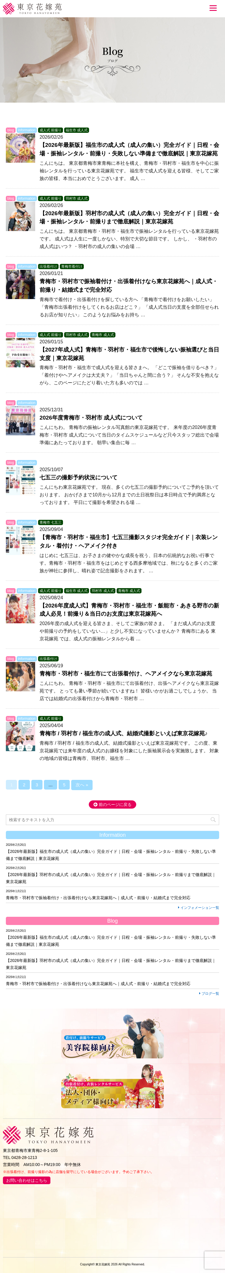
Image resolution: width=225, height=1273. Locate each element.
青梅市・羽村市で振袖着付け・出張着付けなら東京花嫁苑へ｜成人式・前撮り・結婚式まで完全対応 (98, 897)
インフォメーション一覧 (198, 908)
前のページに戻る (112, 804)
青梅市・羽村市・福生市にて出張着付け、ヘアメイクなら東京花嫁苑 (126, 674)
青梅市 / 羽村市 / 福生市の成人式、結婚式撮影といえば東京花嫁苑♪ (124, 733)
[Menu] (213, 8)
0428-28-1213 (24, 1157)
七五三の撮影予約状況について (78, 477)
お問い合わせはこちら (26, 1180)
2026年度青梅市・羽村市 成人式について (91, 418)
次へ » (82, 784)
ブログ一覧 (209, 994)
